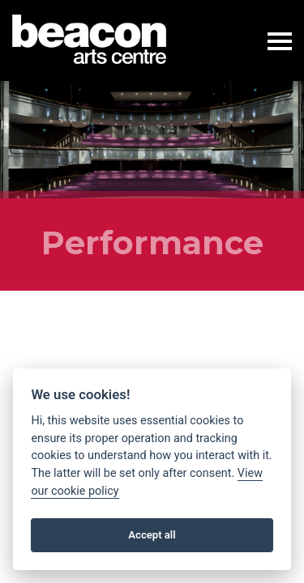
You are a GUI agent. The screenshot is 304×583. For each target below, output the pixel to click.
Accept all (151, 535)
